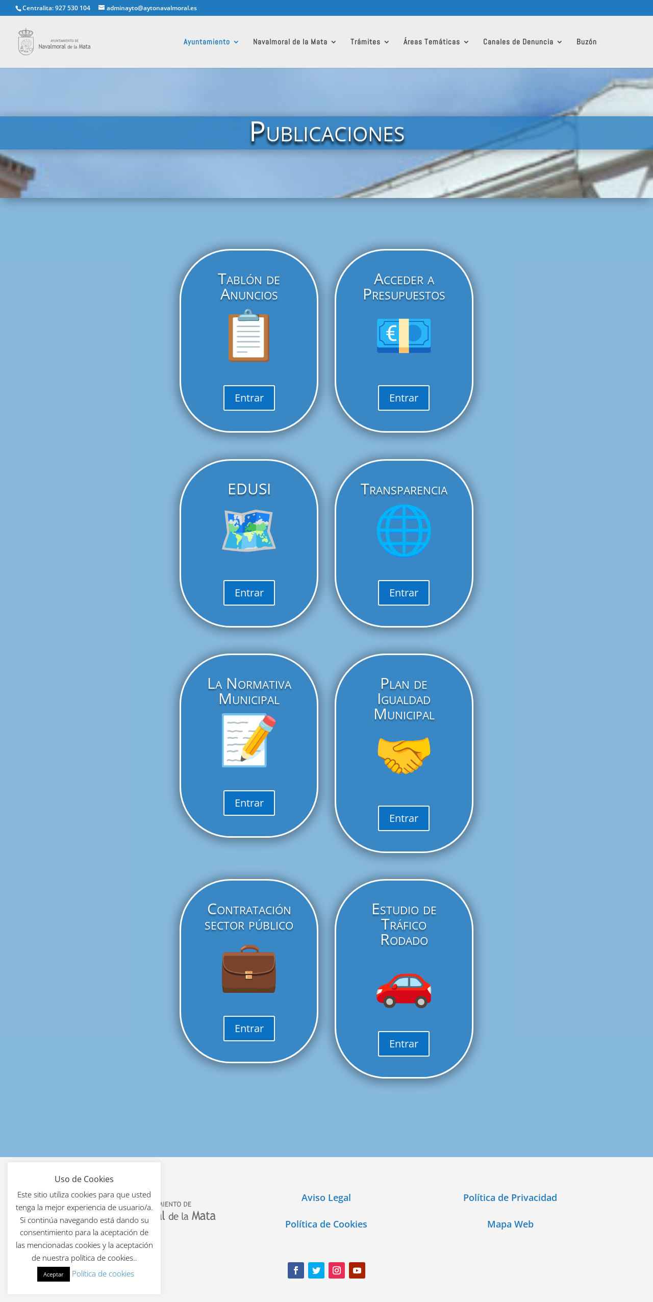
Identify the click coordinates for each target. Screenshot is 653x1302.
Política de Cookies (326, 1224)
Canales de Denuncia (518, 42)
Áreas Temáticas (432, 42)
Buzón (586, 42)
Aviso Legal (326, 1197)
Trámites (365, 42)
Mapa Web (510, 1224)
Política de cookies (103, 1273)
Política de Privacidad (510, 1197)
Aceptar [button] (53, 1274)
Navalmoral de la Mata (290, 42)
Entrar (249, 398)
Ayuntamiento (207, 42)
